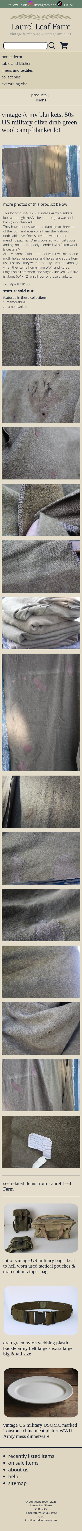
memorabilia (16, 302)
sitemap (17, 1483)
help (13, 1476)
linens (41, 100)
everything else (15, 83)
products (39, 94)
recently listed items (31, 1456)
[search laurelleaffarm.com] (53, 45)
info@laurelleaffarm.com (41, 1520)
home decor (12, 56)
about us (18, 1469)
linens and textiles (17, 70)
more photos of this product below (35, 204)
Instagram (42, 5)
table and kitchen (17, 63)
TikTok (69, 5)
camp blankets (17, 306)
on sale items (23, 1462)
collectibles (11, 77)
